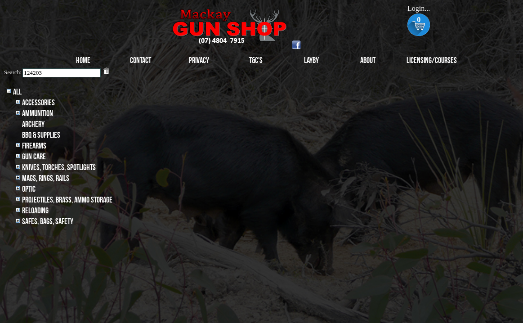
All (17, 92)
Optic (29, 189)
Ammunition (37, 113)
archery (33, 124)
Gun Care (34, 157)
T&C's (256, 60)
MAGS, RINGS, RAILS (45, 178)
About (367, 60)
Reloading (35, 211)
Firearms (34, 146)
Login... (418, 8)
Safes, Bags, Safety (47, 221)
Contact (140, 60)
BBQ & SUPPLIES (41, 135)
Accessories (38, 103)
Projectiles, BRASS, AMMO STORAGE (67, 200)
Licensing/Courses (432, 60)
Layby (311, 60)
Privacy (199, 60)
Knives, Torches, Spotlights (59, 167)
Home (83, 60)
